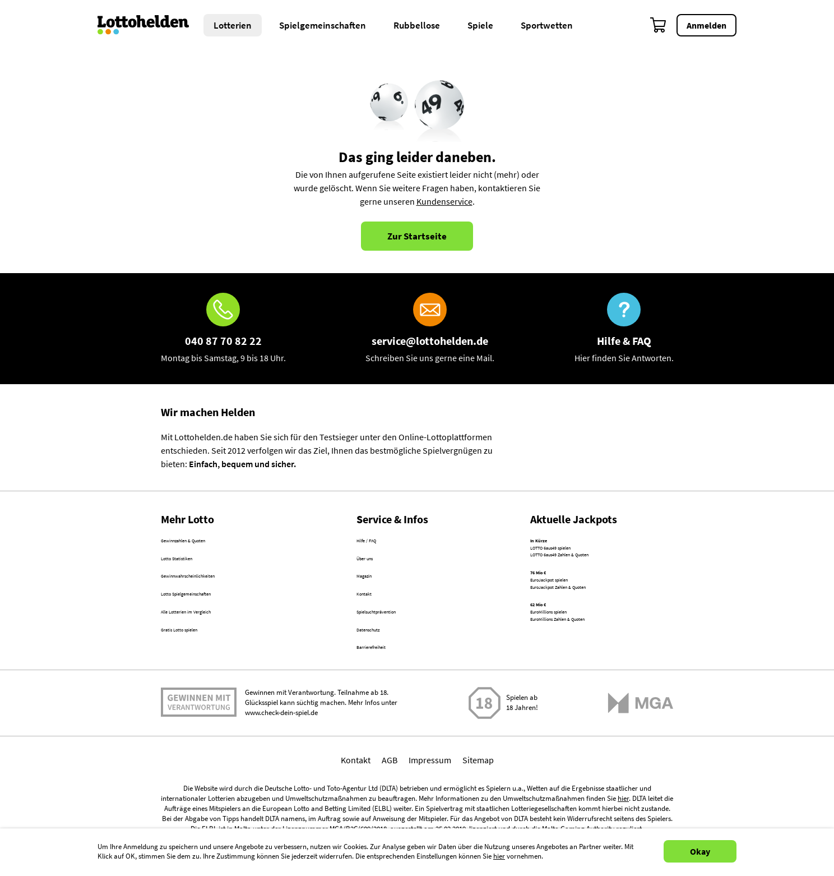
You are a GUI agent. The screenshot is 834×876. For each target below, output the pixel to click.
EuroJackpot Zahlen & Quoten (587, 620)
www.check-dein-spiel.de (281, 755)
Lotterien (233, 25)
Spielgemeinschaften (322, 25)
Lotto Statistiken (192, 566)
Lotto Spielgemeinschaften (211, 614)
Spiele (480, 25)
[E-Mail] (429, 329)
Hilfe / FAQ (376, 542)
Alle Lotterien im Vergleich (210, 638)
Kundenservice (444, 201)
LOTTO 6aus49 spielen (572, 555)
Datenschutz (380, 662)
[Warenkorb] (658, 25)
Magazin (372, 590)
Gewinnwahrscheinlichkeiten (215, 590)
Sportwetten (547, 25)
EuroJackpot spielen (569, 606)
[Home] (150, 25)
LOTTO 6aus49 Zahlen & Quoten (590, 569)
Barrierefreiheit (385, 687)
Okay (700, 851)
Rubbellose (416, 25)
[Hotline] (223, 329)
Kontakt (371, 614)
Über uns (373, 566)
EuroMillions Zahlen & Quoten (586, 671)
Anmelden (706, 25)
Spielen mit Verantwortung (199, 745)
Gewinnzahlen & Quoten (206, 542)
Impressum (430, 802)
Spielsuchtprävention (397, 638)
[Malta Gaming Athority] (641, 745)
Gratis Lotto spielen (197, 662)
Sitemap (478, 802)
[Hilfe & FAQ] (624, 329)
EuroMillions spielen (568, 657)
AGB (389, 802)
